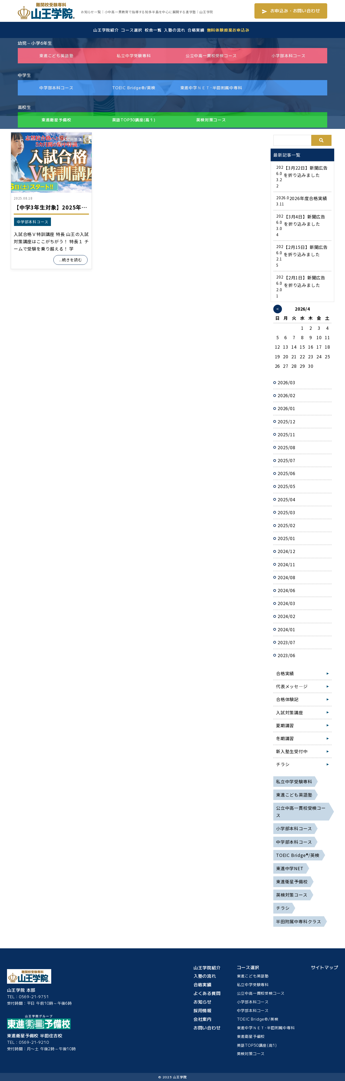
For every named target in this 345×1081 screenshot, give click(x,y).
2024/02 (286, 616)
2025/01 (286, 538)
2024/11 (286, 564)
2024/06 (286, 590)
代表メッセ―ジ (292, 686)
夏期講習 (285, 725)
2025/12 (286, 421)
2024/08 (286, 577)
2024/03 (286, 603)
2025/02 (286, 525)
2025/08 (286, 447)
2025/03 (286, 512)
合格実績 (285, 673)
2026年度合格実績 (308, 198)
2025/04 (286, 499)
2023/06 (286, 655)
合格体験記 (287, 699)
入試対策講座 (74, 139)
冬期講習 (285, 738)
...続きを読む (70, 259)
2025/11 (286, 434)
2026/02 (286, 395)
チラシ (282, 764)
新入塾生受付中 (292, 751)
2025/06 (286, 473)
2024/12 (286, 551)
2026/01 (286, 408)
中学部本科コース (32, 221)
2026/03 (286, 382)
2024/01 (286, 629)
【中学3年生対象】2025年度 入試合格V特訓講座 (75, 207)
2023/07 (286, 642)
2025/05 (286, 486)
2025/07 (286, 460)
